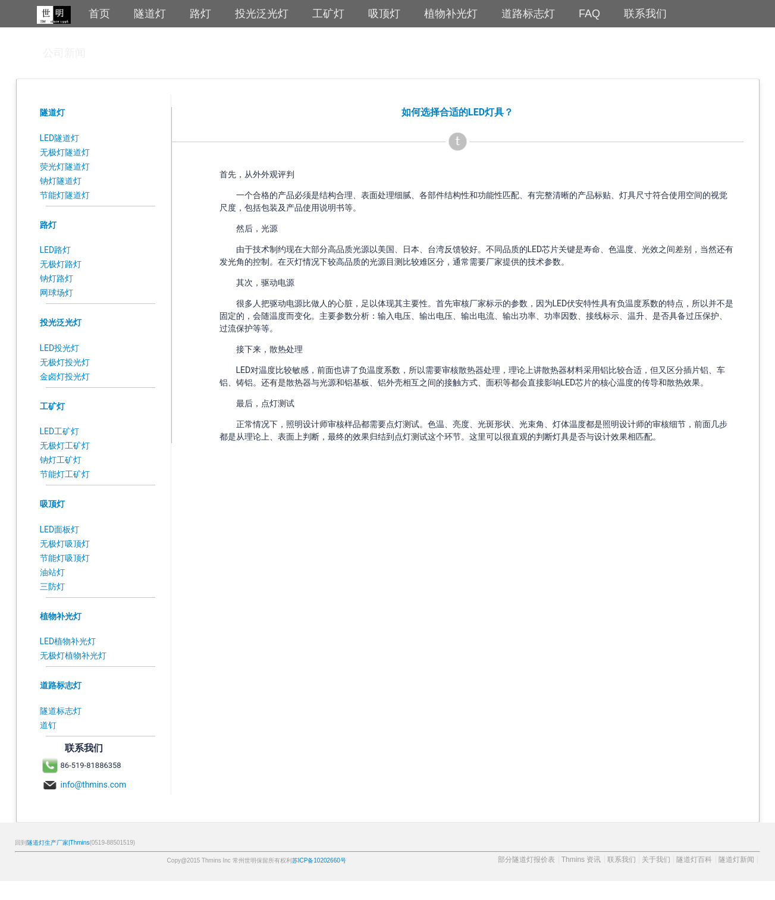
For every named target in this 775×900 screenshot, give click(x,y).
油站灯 (52, 572)
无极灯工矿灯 (65, 445)
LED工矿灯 (60, 431)
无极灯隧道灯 (65, 152)
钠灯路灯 (56, 278)
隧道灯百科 (694, 859)
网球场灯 (56, 292)
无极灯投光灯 (65, 362)
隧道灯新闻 (736, 859)
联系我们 (621, 859)
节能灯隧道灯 (65, 195)
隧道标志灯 (60, 711)
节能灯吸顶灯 (65, 558)
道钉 (48, 725)
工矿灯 (52, 406)
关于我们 (656, 859)
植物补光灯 (60, 616)
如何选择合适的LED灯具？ (457, 112)
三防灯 (52, 586)
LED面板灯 (60, 529)
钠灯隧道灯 (60, 181)
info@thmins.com (94, 784)
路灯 (48, 225)
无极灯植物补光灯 (73, 655)
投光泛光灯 (60, 322)
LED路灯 (55, 250)
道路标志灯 (60, 685)
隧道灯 (52, 112)
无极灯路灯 (60, 264)
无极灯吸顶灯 (65, 543)
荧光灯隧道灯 (65, 166)
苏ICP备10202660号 (319, 860)
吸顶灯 (52, 504)
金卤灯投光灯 (65, 376)
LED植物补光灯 (68, 641)
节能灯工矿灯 (65, 474)
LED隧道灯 (60, 138)
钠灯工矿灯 (60, 460)
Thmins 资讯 (581, 859)
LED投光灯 (60, 348)
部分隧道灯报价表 (526, 859)
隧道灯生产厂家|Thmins (58, 842)
